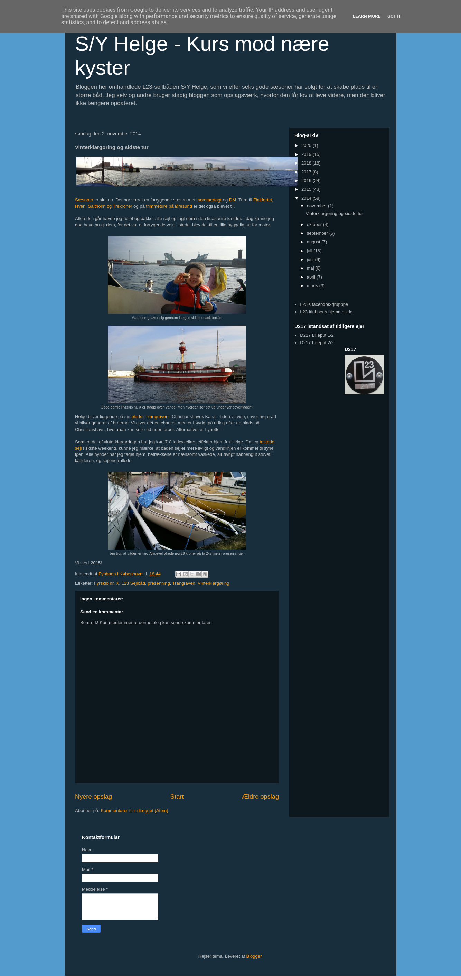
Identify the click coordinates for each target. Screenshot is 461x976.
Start (177, 796)
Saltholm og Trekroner (110, 206)
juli (310, 250)
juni (311, 259)
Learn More (366, 16)
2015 (307, 189)
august (314, 241)
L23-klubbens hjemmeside (326, 312)
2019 (307, 154)
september (318, 233)
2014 (307, 198)
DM (232, 200)
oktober (315, 224)
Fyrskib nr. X (106, 583)
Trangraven (156, 416)
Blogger (254, 956)
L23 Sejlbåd (133, 583)
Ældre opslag (260, 796)
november (317, 205)
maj (311, 268)
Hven (80, 206)
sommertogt (210, 200)
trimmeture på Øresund (169, 206)
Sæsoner (84, 200)
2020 (307, 145)
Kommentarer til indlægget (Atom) (134, 810)
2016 (307, 180)
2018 (307, 163)
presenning (159, 583)
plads (136, 416)
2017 (307, 172)
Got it (394, 16)
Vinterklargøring (213, 583)
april (312, 277)
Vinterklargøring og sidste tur (334, 213)
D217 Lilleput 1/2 (317, 335)
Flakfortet (262, 200)
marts (313, 285)
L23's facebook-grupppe (324, 304)
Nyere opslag (93, 796)
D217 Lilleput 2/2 (317, 342)
